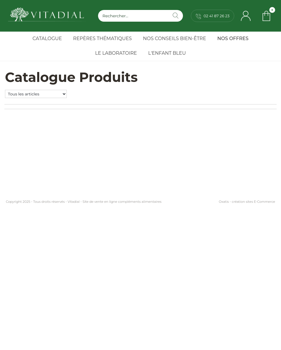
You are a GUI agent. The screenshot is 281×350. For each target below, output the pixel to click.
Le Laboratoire (116, 53)
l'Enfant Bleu (167, 53)
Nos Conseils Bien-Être (174, 38)
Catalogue (47, 38)
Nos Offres (233, 38)
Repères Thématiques (102, 38)
